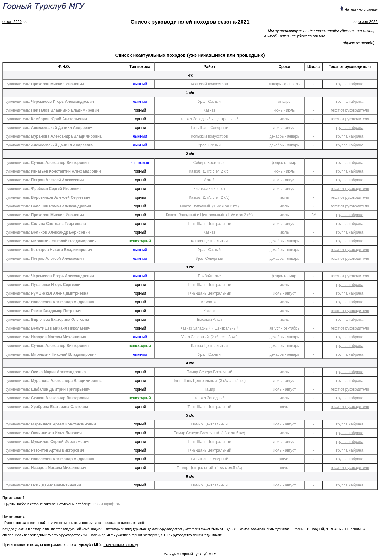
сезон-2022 (368, 22)
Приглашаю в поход (120, 545)
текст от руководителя (350, 110)
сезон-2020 (12, 22)
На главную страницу (361, 9)
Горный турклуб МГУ (198, 554)
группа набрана (349, 84)
